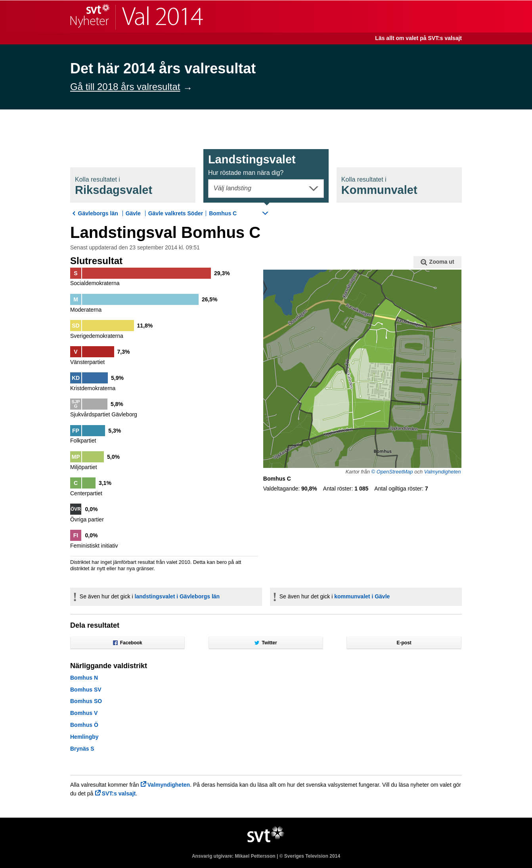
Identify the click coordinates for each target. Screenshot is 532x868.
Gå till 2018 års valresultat (125, 86)
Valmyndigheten (442, 472)
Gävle (133, 213)
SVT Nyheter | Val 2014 (136, 16)
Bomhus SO (86, 701)
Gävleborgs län (98, 213)
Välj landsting (232, 188)
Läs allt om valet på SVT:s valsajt (418, 38)
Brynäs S (82, 748)
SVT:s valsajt (119, 793)
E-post (404, 643)
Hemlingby (84, 737)
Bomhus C (223, 213)
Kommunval (379, 186)
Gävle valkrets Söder (175, 213)
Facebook (127, 643)
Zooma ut (437, 262)
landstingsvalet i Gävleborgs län (177, 596)
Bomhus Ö (84, 725)
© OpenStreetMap (392, 472)
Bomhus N (84, 677)
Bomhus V (84, 713)
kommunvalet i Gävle (362, 596)
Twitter (266, 643)
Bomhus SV (85, 689)
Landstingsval (252, 164)
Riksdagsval (113, 186)
